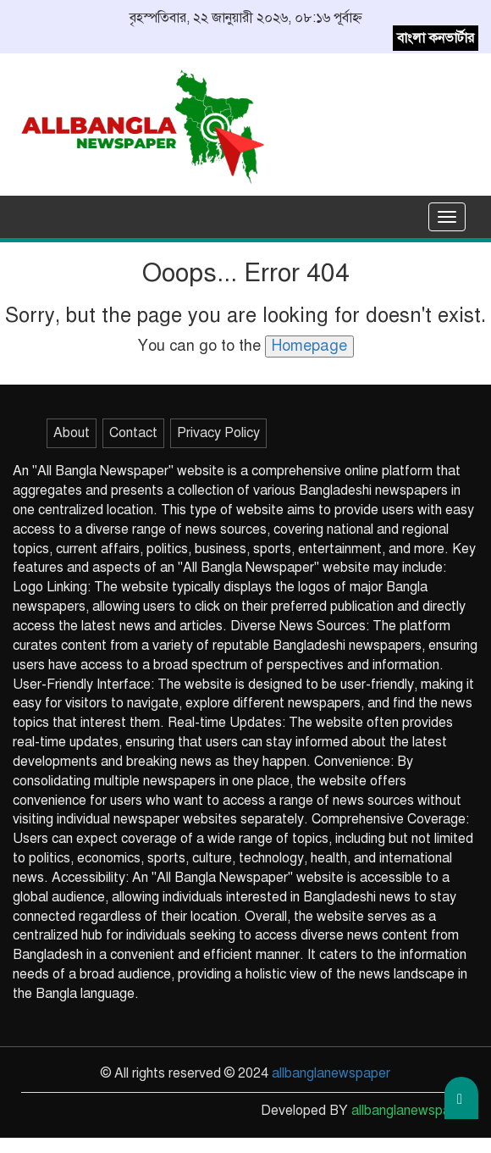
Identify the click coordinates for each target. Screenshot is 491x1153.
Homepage (309, 345)
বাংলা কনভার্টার (435, 38)
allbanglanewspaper (331, 1073)
